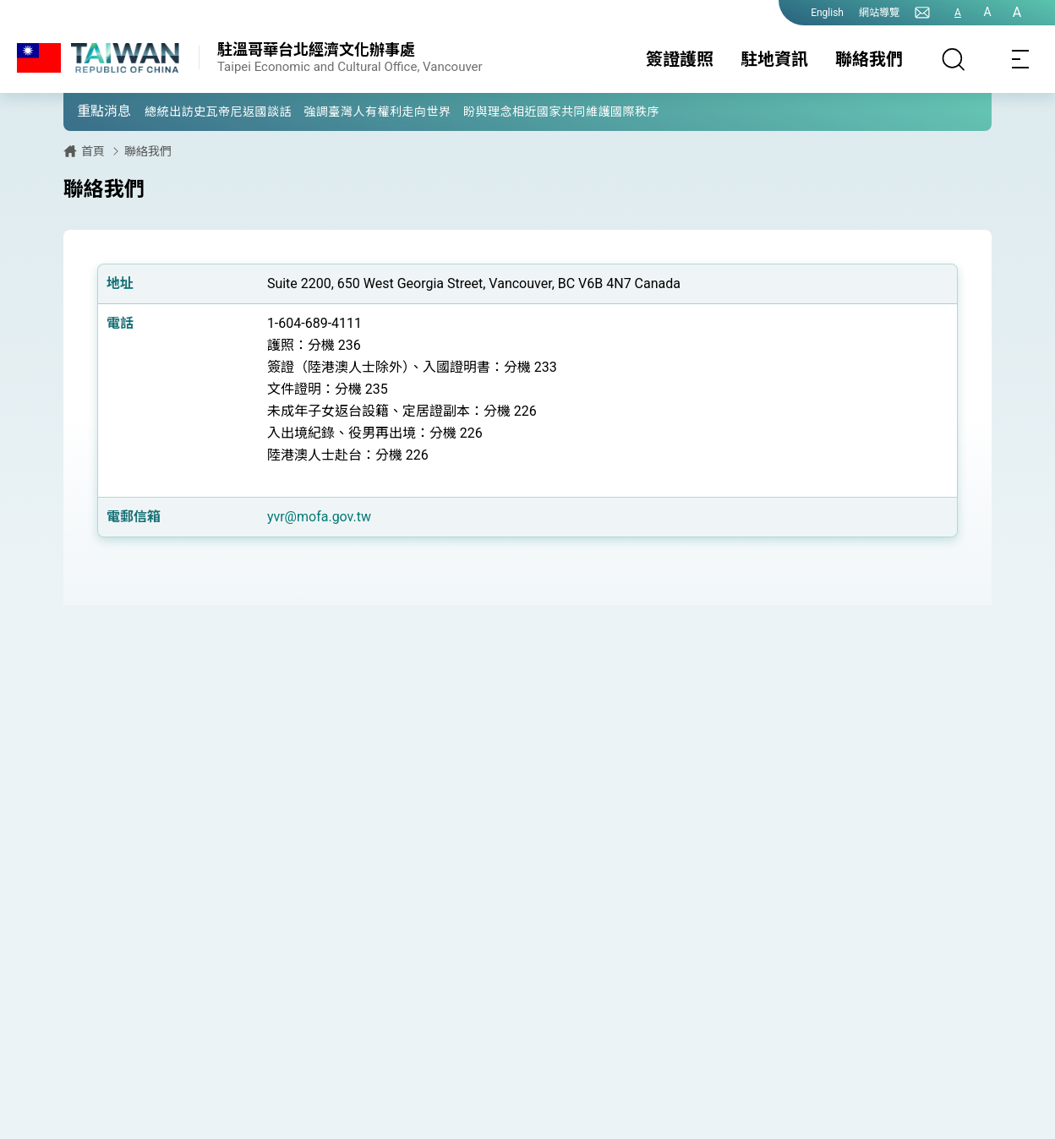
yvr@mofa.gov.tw (319, 517)
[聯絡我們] (922, 12)
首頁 (93, 151)
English (827, 13)
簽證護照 (679, 59)
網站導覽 (879, 13)
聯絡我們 (869, 59)
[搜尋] (953, 59)
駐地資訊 (774, 59)
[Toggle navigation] (1021, 59)
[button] (89, 111)
